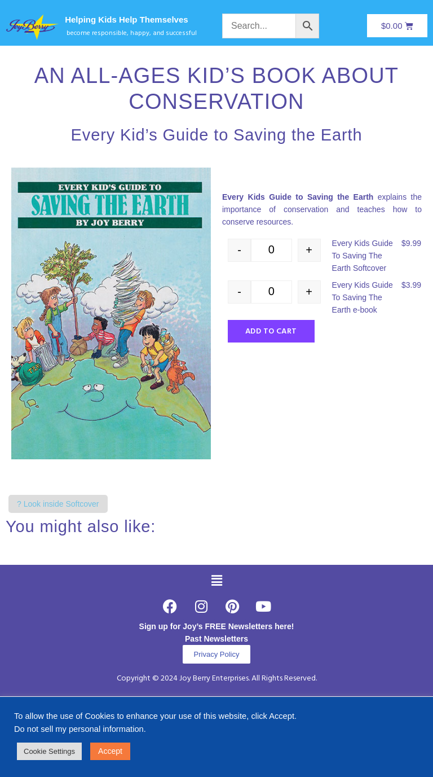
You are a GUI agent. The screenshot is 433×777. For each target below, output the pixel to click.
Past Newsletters (216, 638)
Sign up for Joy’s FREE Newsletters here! (216, 626)
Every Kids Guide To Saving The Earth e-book (362, 297)
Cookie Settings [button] (49, 751)
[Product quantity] (271, 250)
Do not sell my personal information (79, 729)
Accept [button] (110, 751)
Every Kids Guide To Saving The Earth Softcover (362, 256)
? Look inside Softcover (58, 503)
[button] (216, 581)
